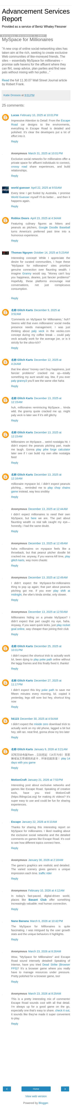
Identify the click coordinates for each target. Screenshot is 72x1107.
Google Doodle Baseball (54, 227)
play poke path (43, 659)
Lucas (15, 115)
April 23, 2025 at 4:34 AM (45, 218)
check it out (62, 1010)
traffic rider (45, 873)
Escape (16, 821)
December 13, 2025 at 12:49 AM (48, 543)
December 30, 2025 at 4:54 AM (39, 718)
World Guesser (20, 197)
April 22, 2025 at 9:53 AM (46, 187)
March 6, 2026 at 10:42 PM (46, 921)
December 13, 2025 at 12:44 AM (48, 509)
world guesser (20, 187)
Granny (26, 273)
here (33, 518)
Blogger (43, 1103)
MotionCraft (19, 779)
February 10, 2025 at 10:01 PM (39, 115)
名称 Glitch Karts (22, 310)
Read (5, 80)
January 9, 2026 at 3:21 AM (51, 749)
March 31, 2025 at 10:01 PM (45, 153)
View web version (36, 1096)
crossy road (19, 166)
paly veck (37, 331)
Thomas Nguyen (22, 252)
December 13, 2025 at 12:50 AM (48, 611)
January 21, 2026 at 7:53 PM (45, 779)
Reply (14, 141)
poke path (48, 689)
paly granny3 (19, 380)
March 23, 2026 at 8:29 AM (44, 993)
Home (36, 1089)
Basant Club (38, 899)
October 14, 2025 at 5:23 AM (51, 252)
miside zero (41, 724)
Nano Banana (20, 921)
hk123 (15, 718)
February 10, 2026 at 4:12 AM (46, 890)
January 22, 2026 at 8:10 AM (39, 821)
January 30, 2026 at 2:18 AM (45, 860)
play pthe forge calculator (53, 449)
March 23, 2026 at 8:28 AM (44, 951)
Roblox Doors (20, 218)
